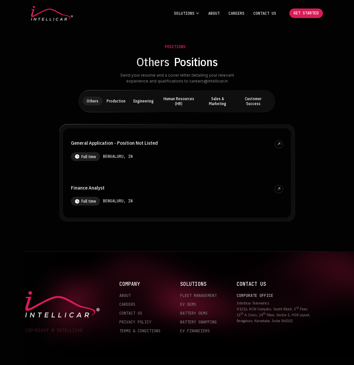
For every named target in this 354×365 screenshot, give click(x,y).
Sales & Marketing (217, 101)
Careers (236, 13)
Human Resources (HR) (178, 101)
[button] (186, 13)
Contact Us (264, 13)
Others (92, 101)
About (214, 13)
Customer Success (253, 101)
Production (116, 101)
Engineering (143, 101)
